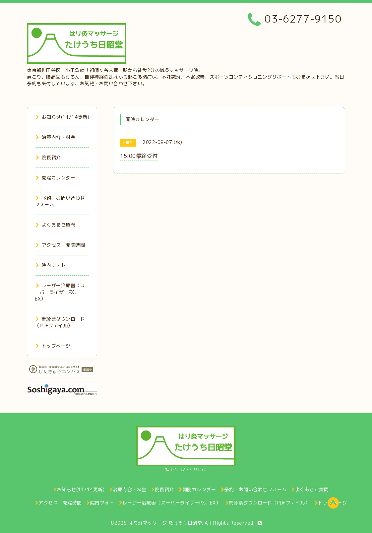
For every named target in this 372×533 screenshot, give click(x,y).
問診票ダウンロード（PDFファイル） (60, 322)
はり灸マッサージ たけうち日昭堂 (165, 523)
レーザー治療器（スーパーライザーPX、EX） (60, 292)
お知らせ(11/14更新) (62, 117)
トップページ (53, 346)
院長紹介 (48, 157)
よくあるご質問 (55, 225)
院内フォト (51, 265)
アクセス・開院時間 (60, 245)
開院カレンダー (55, 177)
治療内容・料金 (55, 137)
